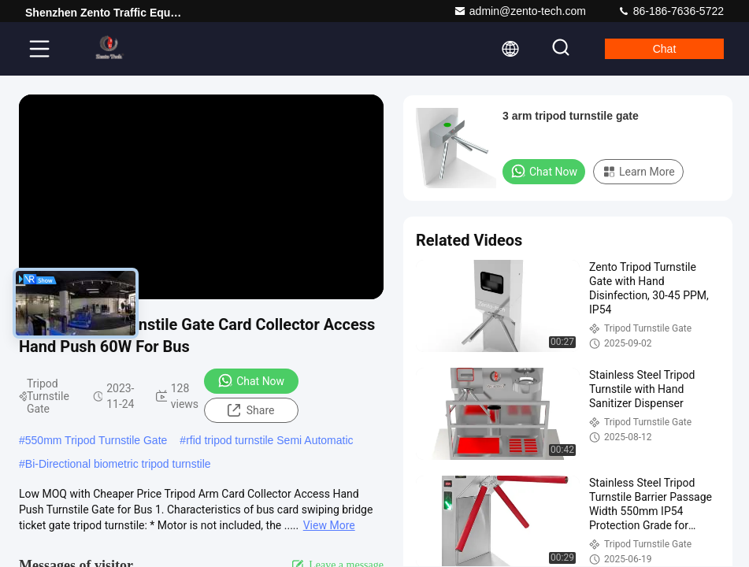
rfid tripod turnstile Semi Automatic (269, 440)
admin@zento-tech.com (520, 11)
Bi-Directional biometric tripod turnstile (118, 464)
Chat (665, 49)
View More (329, 525)
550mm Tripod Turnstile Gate (96, 440)
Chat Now (250, 380)
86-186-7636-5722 (670, 11)
